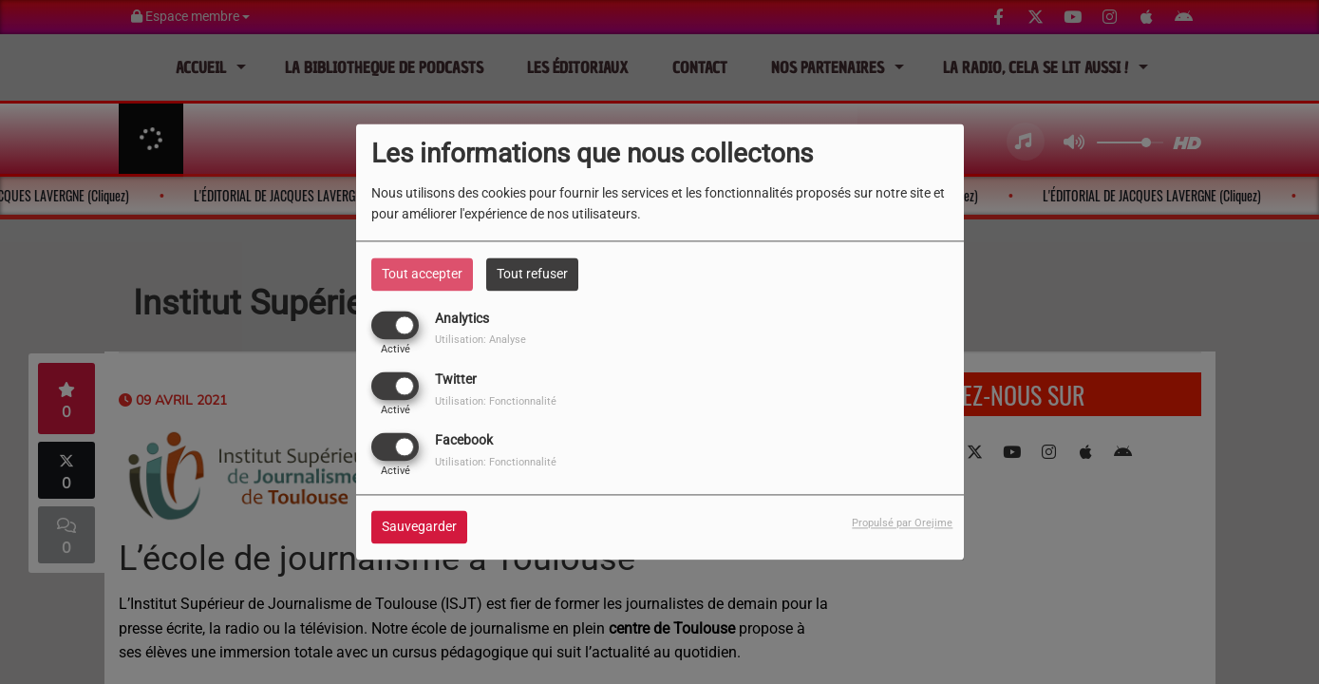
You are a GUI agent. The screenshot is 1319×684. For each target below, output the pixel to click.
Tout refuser (532, 273)
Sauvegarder (419, 527)
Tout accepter (422, 273)
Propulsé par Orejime (902, 524)
